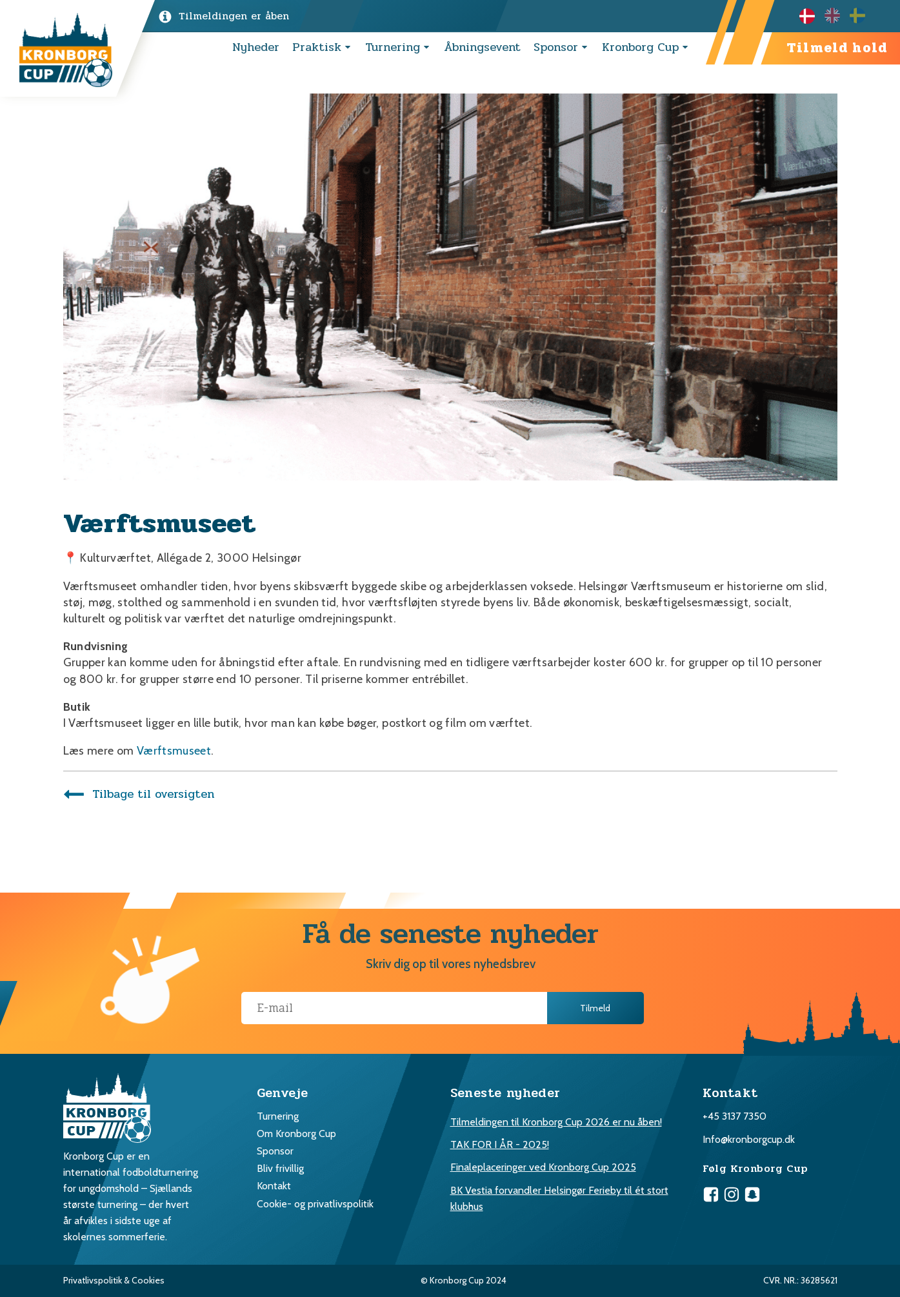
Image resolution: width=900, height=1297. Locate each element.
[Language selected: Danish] (837, 15)
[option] (837, 15)
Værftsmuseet (174, 751)
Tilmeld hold (836, 48)
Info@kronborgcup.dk (749, 1139)
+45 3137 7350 (734, 1116)
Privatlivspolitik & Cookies (114, 1280)
